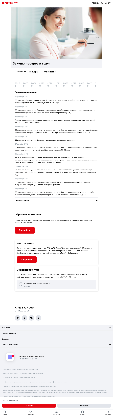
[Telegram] (17, 318)
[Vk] (31, 318)
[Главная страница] (10, 3)
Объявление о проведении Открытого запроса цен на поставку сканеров (44, 140)
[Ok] (38, 318)
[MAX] (24, 318)
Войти (108, 2)
